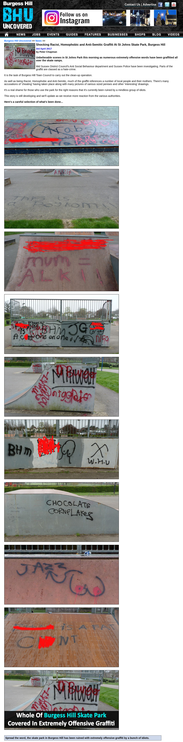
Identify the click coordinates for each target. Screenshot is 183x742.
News (38, 40)
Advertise (149, 4)
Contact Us (132, 4)
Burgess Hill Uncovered (17, 40)
